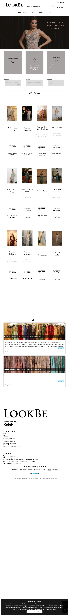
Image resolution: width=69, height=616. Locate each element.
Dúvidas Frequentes (9, 438)
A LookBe (6, 437)
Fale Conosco (7, 448)
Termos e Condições (9, 441)
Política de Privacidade (9, 443)
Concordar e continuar (34, 612)
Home (5, 433)
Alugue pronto (37, 13)
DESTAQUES (34, 92)
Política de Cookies (34, 601)
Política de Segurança (9, 445)
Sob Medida (6, 440)
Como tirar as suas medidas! (11, 446)
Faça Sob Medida (24, 13)
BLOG (4, 435)
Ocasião (48, 13)
